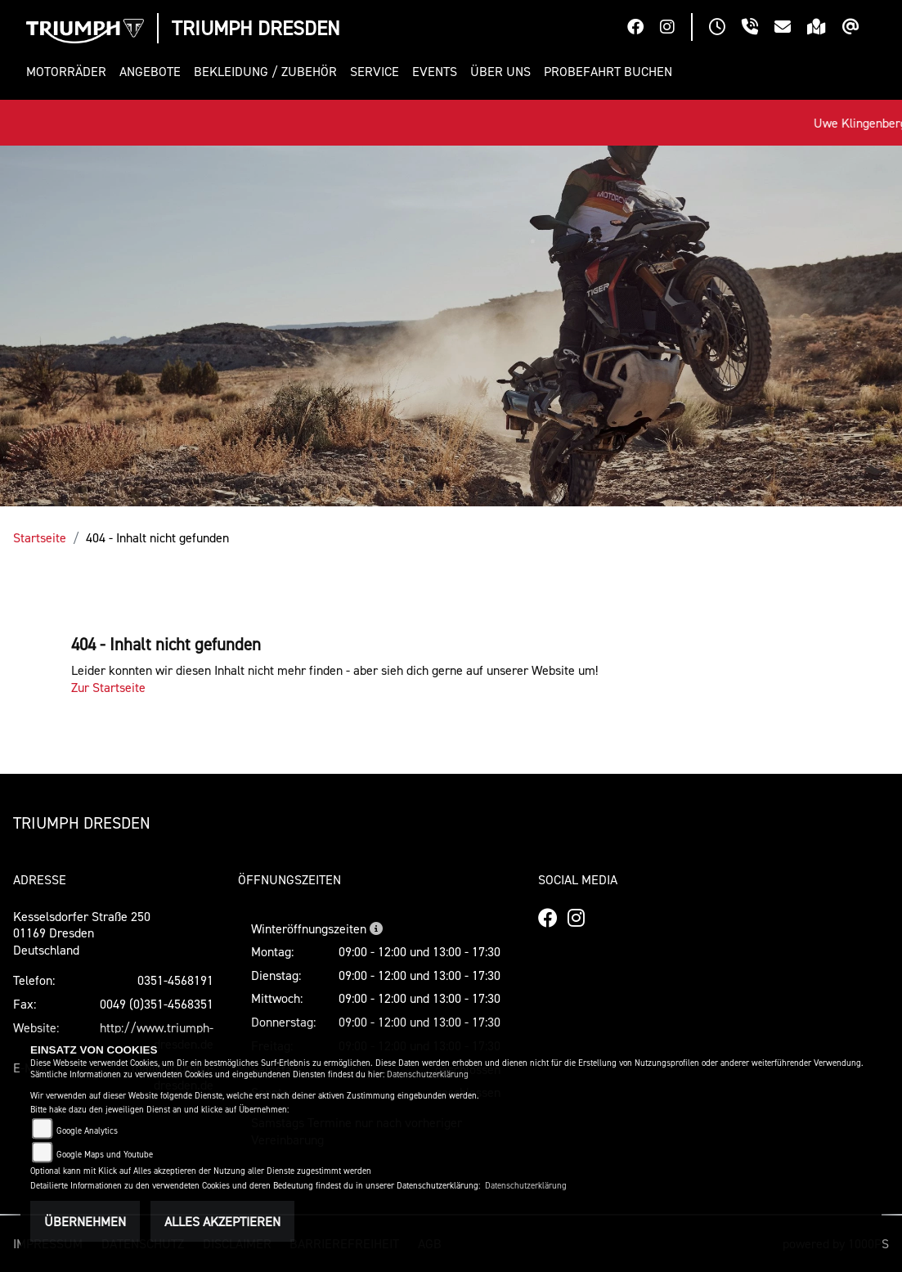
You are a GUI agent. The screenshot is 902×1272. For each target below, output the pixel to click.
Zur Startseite (108, 687)
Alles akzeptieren (222, 1221)
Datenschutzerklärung (428, 1074)
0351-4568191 (175, 980)
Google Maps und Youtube (104, 1154)
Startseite (39, 537)
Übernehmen (85, 1221)
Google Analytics (87, 1131)
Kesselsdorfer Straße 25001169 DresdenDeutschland (81, 933)
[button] (69, 71)
